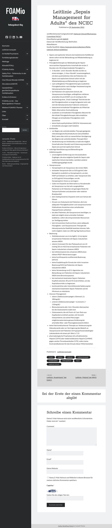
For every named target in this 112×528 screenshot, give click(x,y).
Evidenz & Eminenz (9, 97)
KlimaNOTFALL (8, 65)
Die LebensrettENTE (10, 84)
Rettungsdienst (66, 361)
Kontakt (5, 119)
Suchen (4, 127)
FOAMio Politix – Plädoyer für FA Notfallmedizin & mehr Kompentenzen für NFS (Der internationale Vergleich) (15, 159)
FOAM (51, 357)
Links (4, 111)
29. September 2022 (76, 27)
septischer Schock (54, 364)
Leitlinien (70, 357)
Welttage (5, 61)
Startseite (5, 46)
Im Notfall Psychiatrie (10, 54)
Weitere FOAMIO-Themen (12, 107)
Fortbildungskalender (10, 57)
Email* (49, 459)
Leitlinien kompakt (9, 50)
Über (4, 115)
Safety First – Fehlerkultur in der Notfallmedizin (14, 74)
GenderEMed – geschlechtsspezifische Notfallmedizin (10, 90)
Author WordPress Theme (65, 526)
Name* (49, 450)
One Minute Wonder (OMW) (13, 80)
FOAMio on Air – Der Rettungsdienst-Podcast (11, 102)
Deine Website (52, 468)
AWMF (65, 39)
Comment (50, 426)
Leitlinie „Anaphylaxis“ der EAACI (56, 378)
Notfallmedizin (53, 361)
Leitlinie (60, 357)
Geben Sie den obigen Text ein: (58, 495)
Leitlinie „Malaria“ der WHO (85, 377)
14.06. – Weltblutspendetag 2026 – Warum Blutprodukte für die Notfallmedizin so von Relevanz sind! (14, 143)
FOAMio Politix (8, 69)
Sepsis (78, 361)
